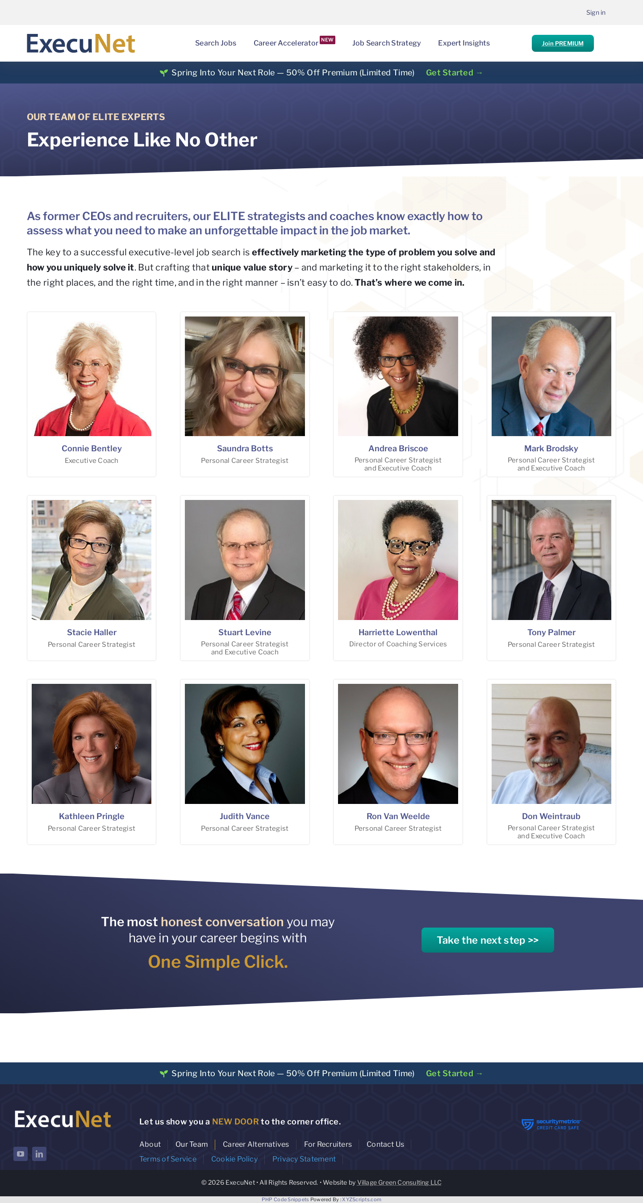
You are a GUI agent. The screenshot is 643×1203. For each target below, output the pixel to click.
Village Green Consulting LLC (399, 1182)
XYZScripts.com (361, 1199)
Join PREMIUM (563, 43)
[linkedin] (39, 1154)
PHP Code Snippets (285, 1199)
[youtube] (20, 1154)
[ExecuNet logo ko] (62, 1110)
